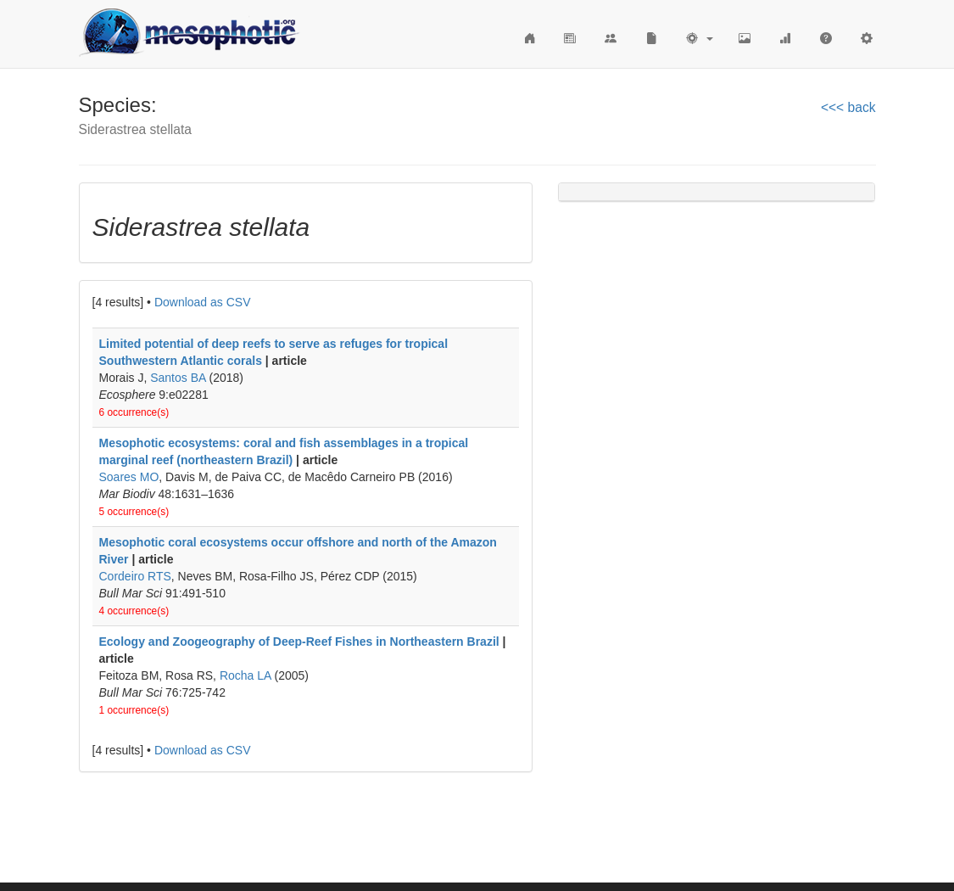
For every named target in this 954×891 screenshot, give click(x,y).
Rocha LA (245, 675)
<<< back (848, 107)
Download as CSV (202, 302)
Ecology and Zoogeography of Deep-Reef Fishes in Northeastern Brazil (299, 641)
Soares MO (129, 477)
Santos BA (177, 377)
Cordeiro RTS (135, 576)
